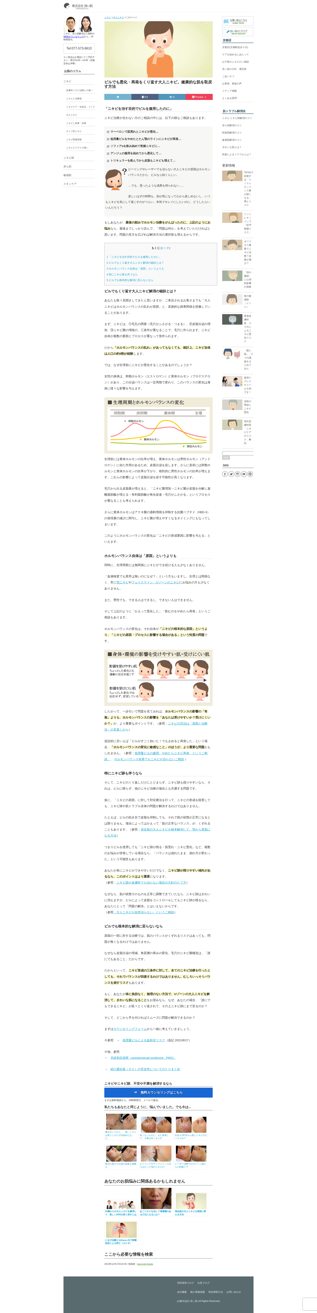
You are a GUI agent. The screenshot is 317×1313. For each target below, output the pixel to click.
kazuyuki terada (145, 1264)
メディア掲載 (229, 90)
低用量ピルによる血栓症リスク (144, 1040)
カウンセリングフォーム (130, 1029)
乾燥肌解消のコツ (232, 132)
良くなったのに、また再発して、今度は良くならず (156, 1135)
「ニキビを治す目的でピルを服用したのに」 (134, 256)
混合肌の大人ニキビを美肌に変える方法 (191, 1211)
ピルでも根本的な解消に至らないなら (130, 280)
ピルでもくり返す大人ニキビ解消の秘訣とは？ (135, 262)
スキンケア (70, 183)
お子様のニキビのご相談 (235, 61)
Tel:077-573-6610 (79, 48)
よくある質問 (229, 98)
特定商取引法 (215, 1292)
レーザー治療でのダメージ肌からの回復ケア (191, 1164)
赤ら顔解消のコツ (232, 125)
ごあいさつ (228, 76)
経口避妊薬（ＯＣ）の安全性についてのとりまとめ (145, 1069)
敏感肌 (67, 175)
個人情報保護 (197, 1292)
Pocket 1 (199, 97)
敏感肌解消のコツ (232, 139)
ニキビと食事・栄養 (76, 123)
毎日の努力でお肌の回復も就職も (121, 1164)
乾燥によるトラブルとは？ (236, 154)
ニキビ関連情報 (74, 139)
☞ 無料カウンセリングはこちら (158, 1092)
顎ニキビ (122, 582)
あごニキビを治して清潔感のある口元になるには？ (156, 1211)
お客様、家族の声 (232, 83)
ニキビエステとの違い (77, 147)
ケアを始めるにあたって (235, 54)
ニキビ (67, 81)
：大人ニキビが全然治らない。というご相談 (143, 912)
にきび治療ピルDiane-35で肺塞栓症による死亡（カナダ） (121, 1240)
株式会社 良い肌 (189, 1301)
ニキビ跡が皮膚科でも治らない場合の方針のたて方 (151, 882)
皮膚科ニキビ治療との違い (79, 90)
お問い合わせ (233, 1292)
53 (145, 97)
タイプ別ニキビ (74, 131)
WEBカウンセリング (73, 36)
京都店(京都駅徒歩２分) (235, 47)
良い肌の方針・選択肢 (234, 69)
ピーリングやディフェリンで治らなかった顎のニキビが (156, 1164)
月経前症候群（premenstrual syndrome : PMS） (143, 1057)
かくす (165, 248)
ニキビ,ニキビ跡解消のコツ (237, 118)
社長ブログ (204, 1283)
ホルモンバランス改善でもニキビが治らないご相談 (149, 759)
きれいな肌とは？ (232, 147)
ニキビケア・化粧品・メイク (80, 107)
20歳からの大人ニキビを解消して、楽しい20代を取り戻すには (121, 1211)
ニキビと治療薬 (74, 98)
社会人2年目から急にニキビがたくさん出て (191, 1135)
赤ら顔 (67, 166)
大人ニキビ (71, 115)
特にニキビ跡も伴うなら (122, 274)
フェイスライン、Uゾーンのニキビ (155, 582)
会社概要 (182, 1292)
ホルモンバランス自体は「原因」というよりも (135, 268)
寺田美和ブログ (185, 1283)
